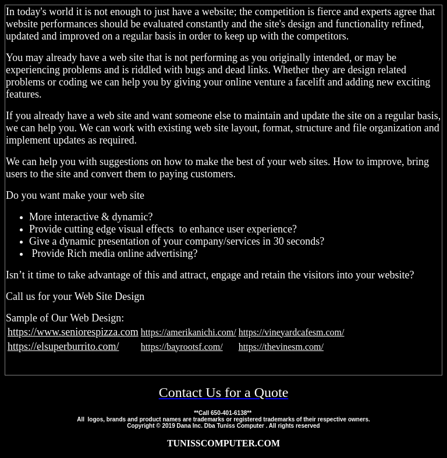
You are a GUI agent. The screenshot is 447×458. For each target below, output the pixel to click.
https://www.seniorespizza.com (73, 332)
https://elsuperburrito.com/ (63, 346)
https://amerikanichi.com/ (188, 332)
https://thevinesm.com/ (281, 347)
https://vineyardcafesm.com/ (292, 332)
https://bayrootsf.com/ (182, 347)
